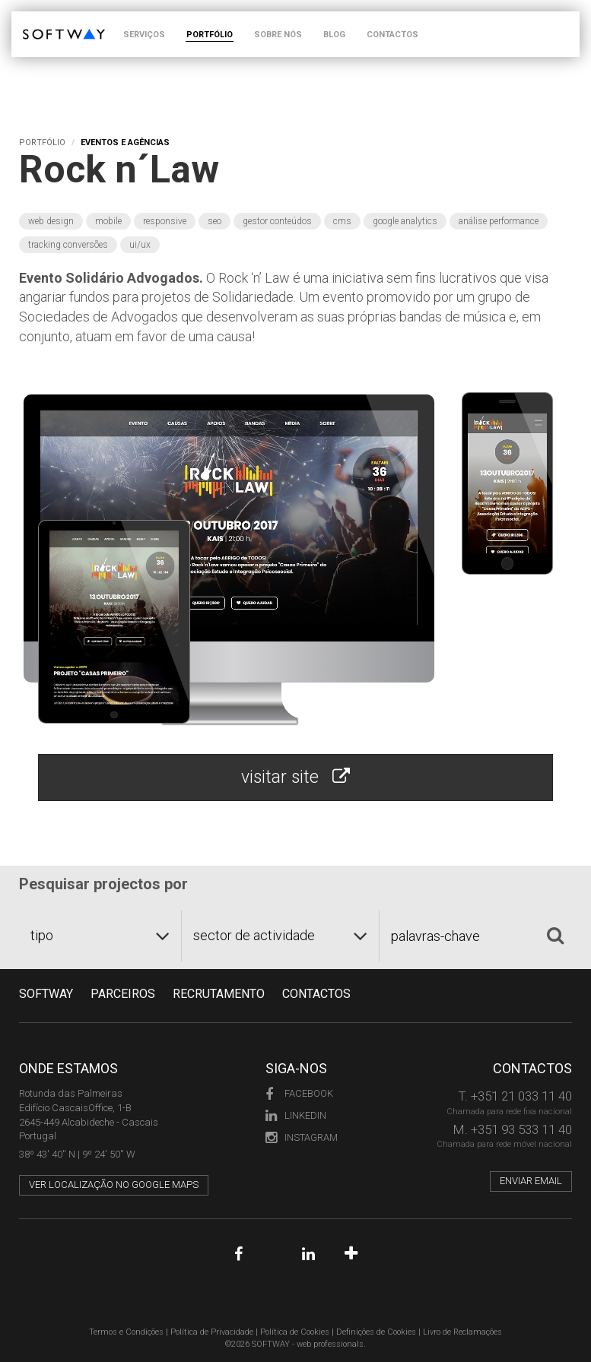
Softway (46, 994)
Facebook (299, 1093)
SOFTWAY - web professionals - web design (34, 19)
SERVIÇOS (144, 35)
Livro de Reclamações (462, 1332)
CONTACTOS (392, 35)
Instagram (301, 1137)
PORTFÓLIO (209, 35)
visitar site (295, 777)
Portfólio (42, 142)
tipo (41, 935)
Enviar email (531, 1180)
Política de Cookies (294, 1332)
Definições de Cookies (376, 1332)
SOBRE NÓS (278, 35)
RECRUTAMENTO (219, 994)
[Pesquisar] (555, 935)
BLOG (334, 35)
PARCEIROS (123, 994)
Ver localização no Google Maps (114, 1184)
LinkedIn (295, 1115)
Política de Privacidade (211, 1332)
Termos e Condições (126, 1332)
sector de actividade (254, 935)
